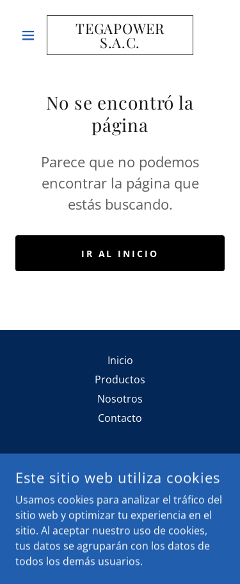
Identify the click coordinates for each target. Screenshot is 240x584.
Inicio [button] (120, 360)
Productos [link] (120, 379)
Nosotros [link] (120, 399)
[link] (120, 35)
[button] (31, 35)
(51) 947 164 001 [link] (120, 513)
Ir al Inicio (120, 253)
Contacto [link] (120, 418)
